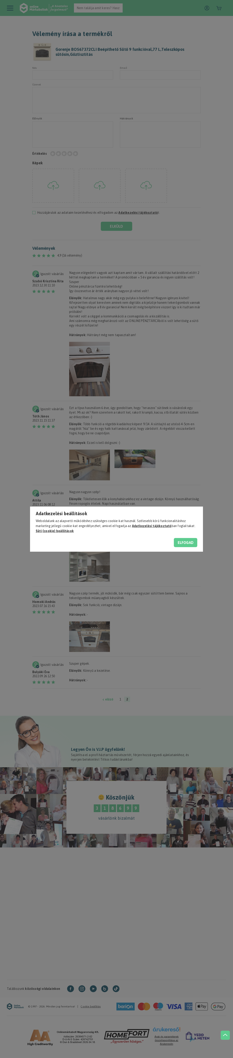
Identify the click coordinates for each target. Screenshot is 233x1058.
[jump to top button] (224, 1030)
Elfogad (185, 543)
